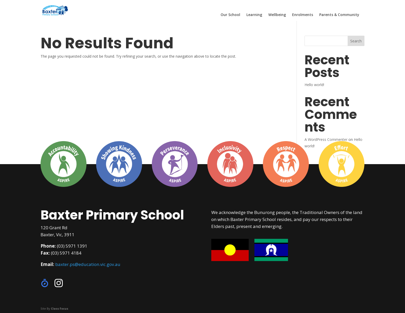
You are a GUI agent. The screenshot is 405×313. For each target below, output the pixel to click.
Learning (254, 15)
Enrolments (302, 15)
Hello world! (314, 84)
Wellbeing (277, 15)
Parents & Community (339, 15)
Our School (230, 15)
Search (356, 41)
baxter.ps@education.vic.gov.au (87, 264)
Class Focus (59, 308)
